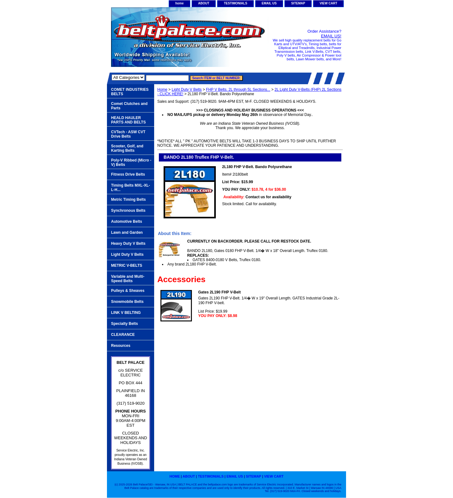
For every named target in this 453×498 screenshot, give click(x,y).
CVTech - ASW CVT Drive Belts (128, 134)
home (179, 3)
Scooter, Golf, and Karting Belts (127, 148)
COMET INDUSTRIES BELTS (129, 91)
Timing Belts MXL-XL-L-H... (130, 187)
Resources (120, 345)
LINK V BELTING (126, 312)
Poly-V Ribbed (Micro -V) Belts (131, 162)
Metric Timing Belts (128, 199)
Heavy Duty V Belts (128, 243)
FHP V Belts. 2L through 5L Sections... (238, 89)
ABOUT (204, 3)
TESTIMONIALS (235, 3)
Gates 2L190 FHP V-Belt (219, 292)
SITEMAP (298, 3)
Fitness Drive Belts (128, 174)
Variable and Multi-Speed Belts (127, 278)
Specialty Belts (124, 323)
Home (162, 89)
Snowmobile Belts (127, 301)
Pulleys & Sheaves (127, 290)
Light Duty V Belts (187, 89)
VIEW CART (328, 3)
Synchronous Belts (128, 210)
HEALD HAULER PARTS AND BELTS (128, 120)
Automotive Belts (126, 221)
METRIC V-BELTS (126, 265)
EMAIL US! (331, 36)
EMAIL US (269, 3)
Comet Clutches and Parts (129, 105)
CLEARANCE (123, 334)
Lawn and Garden (127, 232)
